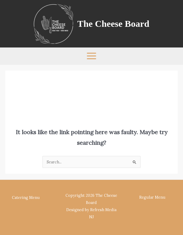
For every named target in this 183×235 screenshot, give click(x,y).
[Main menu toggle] (91, 55)
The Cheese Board (113, 24)
